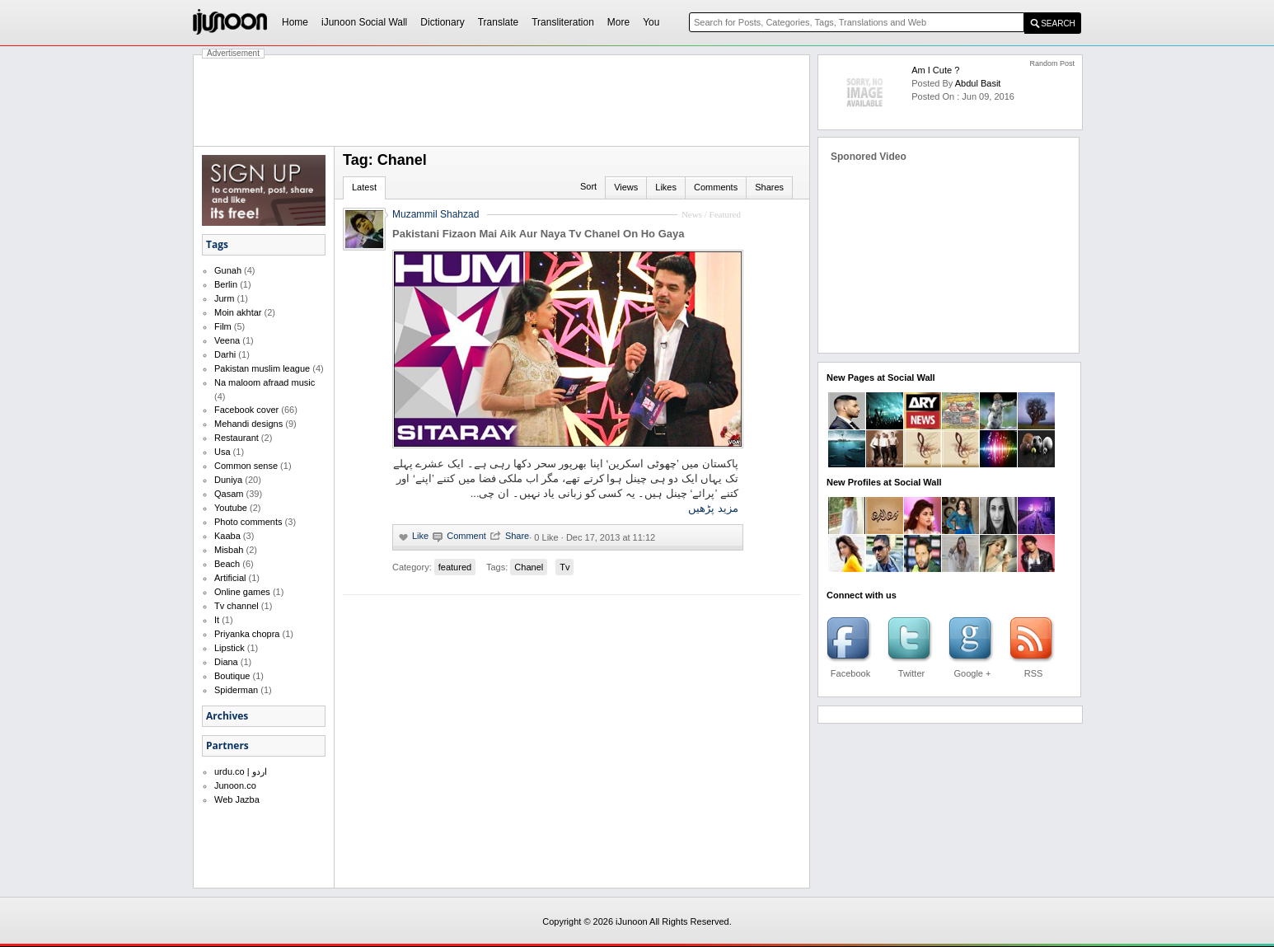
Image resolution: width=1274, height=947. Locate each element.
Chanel (528, 567)
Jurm (224, 298)
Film (223, 326)
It (216, 620)
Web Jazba (237, 799)
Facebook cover (246, 410)
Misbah (228, 550)
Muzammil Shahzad (435, 214)
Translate (498, 22)
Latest (364, 187)
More (618, 22)
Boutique (232, 676)
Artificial (230, 578)
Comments (716, 187)
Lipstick (229, 648)
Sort (588, 186)
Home (295, 22)
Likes (666, 187)
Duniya (228, 480)
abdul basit (978, 83)
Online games (242, 592)
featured (454, 567)
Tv (564, 567)
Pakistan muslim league (262, 368)
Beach (227, 564)
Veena (227, 340)
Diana (226, 662)
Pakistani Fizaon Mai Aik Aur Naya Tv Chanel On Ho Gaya (538, 233)
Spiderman (236, 690)
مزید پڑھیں (713, 508)
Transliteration (563, 22)
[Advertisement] (502, 100)
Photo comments (248, 522)
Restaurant (236, 438)
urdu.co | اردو (240, 771)
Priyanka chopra (247, 634)
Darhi (225, 354)
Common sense (246, 466)
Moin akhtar (237, 312)
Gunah (227, 270)
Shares (769, 187)
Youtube (230, 508)
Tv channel (236, 606)
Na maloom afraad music (264, 382)
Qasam (228, 494)
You (651, 22)
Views (626, 187)
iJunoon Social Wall (364, 22)
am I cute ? (935, 70)
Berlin (225, 284)
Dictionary (442, 22)
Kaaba (227, 536)
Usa (222, 452)
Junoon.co (235, 785)
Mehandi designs (248, 424)
